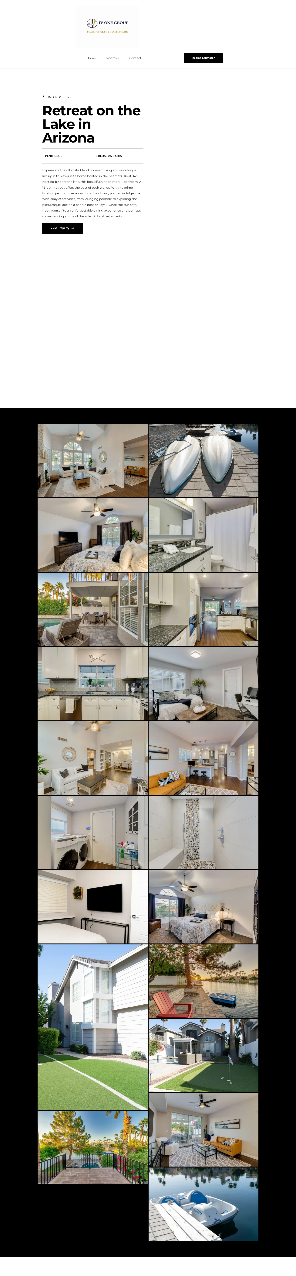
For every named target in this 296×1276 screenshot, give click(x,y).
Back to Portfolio (59, 116)
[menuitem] (91, 77)
